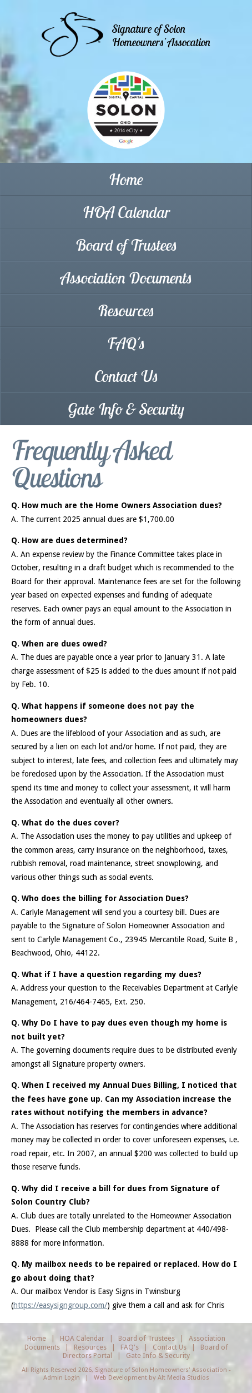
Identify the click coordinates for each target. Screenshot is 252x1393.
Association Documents (126, 277)
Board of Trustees (126, 245)
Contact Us (126, 376)
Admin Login (61, 1377)
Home (126, 179)
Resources (126, 310)
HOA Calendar (126, 212)
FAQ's (126, 343)
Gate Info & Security (126, 409)
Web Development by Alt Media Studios (151, 1377)
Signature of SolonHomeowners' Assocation (161, 35)
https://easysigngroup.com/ (60, 1305)
